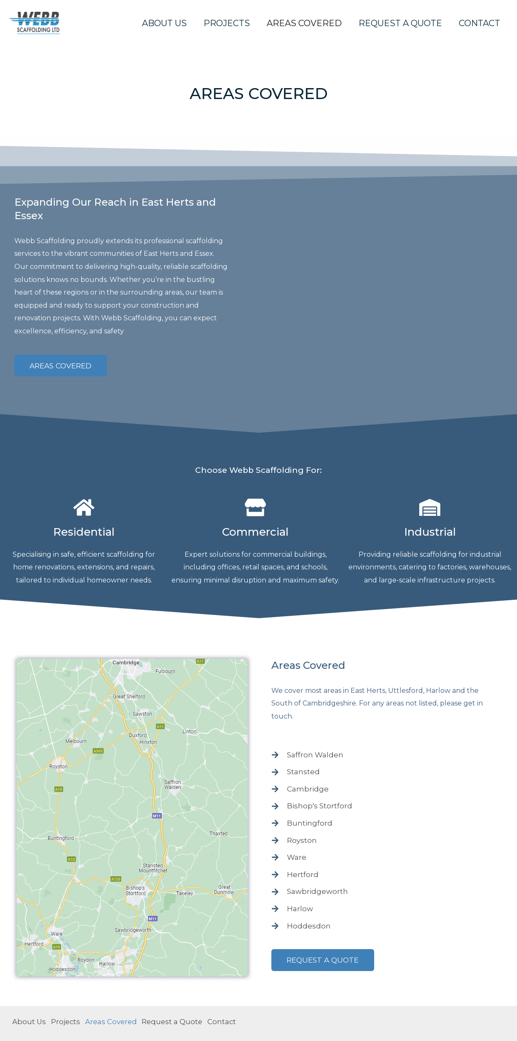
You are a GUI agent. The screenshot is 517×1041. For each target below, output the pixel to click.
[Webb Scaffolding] (37, 22)
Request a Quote (400, 23)
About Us (164, 23)
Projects (227, 23)
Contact (479, 23)
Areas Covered (304, 23)
